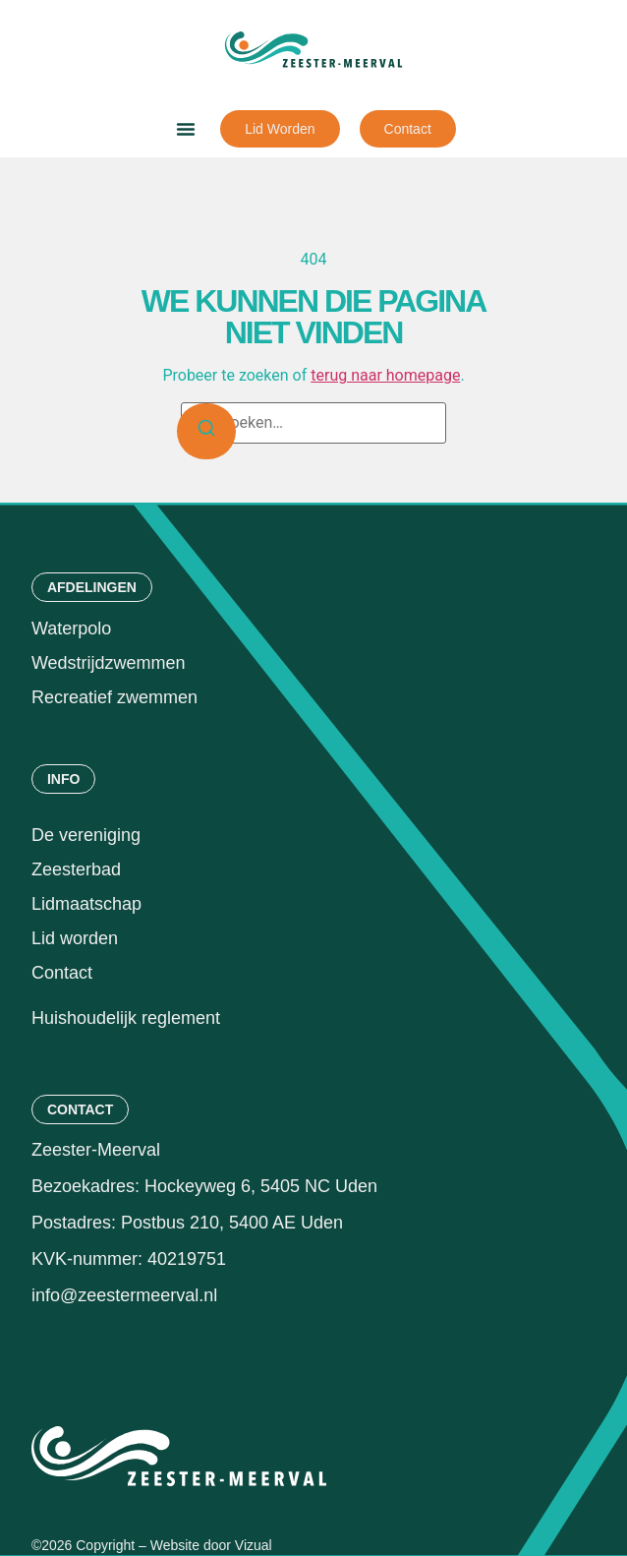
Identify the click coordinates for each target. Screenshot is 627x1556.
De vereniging (86, 835)
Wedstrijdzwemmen (108, 663)
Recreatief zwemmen (114, 697)
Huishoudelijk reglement (128, 1018)
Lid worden (74, 938)
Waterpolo (71, 628)
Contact (61, 973)
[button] (185, 129)
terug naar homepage (385, 375)
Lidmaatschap (86, 904)
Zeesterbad (76, 869)
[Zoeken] (206, 431)
